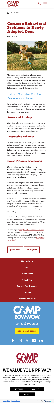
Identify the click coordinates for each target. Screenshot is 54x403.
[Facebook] (13, 340)
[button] (50, 349)
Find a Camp (27, 261)
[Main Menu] (45, 3)
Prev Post (15, 250)
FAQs (27, 267)
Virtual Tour (27, 279)
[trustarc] (47, 401)
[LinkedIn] (41, 340)
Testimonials (27, 273)
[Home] (13, 4)
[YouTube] (34, 340)
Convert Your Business (27, 286)
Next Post (32, 250)
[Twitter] (27, 340)
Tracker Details (16, 401)
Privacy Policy (6, 401)
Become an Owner (27, 298)
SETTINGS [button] (18, 389)
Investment (27, 292)
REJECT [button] (27, 394)
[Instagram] (20, 340)
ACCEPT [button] (35, 389)
